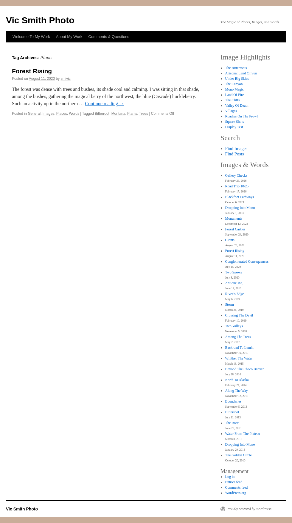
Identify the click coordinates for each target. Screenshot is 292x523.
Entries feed (234, 482)
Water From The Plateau (242, 434)
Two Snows (233, 272)
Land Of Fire (234, 95)
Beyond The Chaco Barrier (244, 369)
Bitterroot (102, 113)
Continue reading (104, 103)
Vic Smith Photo (40, 20)
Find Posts (234, 154)
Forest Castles (235, 229)
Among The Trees (238, 337)
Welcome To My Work (31, 36)
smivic (66, 79)
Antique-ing (234, 283)
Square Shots (234, 122)
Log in (230, 477)
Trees (143, 113)
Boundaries (233, 401)
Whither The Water (239, 358)
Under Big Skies (237, 79)
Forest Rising (32, 71)
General (34, 113)
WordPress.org (235, 493)
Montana (118, 113)
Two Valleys (234, 326)
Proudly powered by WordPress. (249, 509)
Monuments (233, 218)
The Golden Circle (238, 455)
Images (48, 113)
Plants (132, 113)
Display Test (234, 127)
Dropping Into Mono (240, 208)
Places (61, 113)
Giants (229, 240)
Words (74, 113)
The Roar (232, 423)
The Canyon (234, 84)
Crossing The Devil (239, 315)
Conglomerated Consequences (247, 261)
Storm (229, 304)
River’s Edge (234, 294)
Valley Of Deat (236, 105)
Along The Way (236, 391)
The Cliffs (232, 100)
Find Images (236, 148)
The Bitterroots (236, 68)
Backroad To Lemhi (239, 347)
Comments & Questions (108, 36)
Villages (231, 111)
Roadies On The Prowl (241, 116)
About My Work (69, 36)
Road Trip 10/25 (237, 186)
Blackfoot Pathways (239, 197)
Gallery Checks (236, 175)
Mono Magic (234, 89)
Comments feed (236, 487)
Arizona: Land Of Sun (241, 73)
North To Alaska (237, 380)
